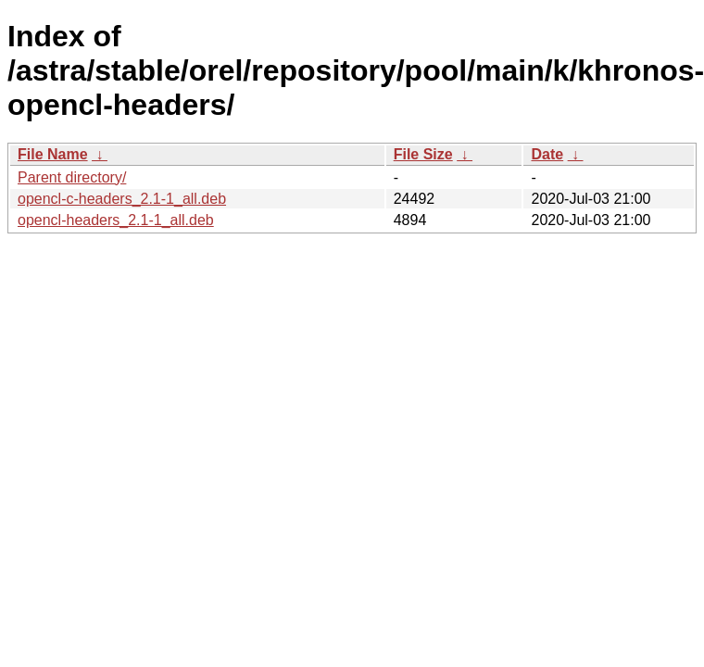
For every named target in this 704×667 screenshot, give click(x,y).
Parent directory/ (72, 177)
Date (547, 154)
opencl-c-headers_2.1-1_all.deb (122, 199)
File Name (53, 154)
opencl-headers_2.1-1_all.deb (116, 220)
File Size (423, 154)
